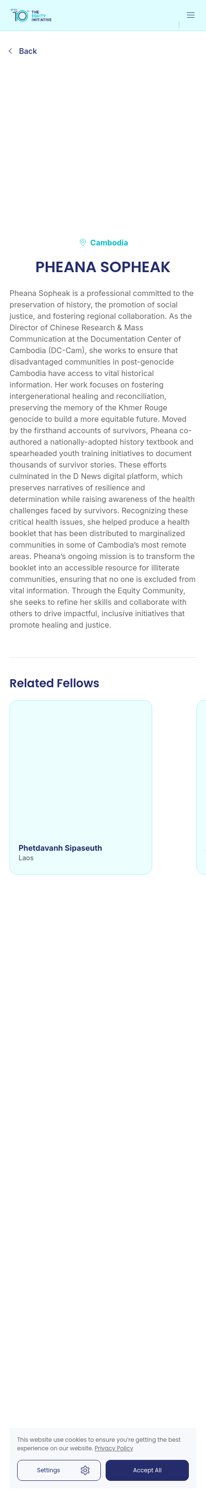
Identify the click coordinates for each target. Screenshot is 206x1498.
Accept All (147, 1470)
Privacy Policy (114, 1448)
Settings (64, 1470)
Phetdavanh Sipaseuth (60, 848)
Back (28, 51)
